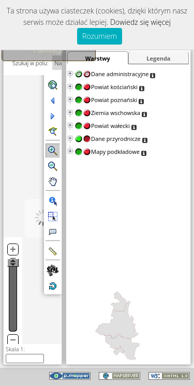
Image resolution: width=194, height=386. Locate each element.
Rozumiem (99, 36)
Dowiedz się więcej (140, 22)
